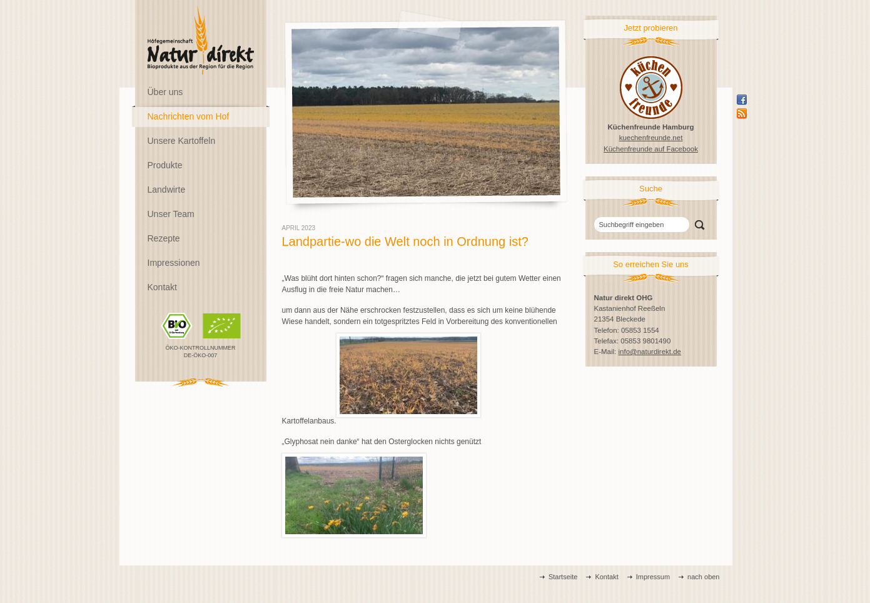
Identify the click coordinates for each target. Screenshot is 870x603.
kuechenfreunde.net (651, 137)
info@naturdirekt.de (649, 351)
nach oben (703, 576)
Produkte (165, 165)
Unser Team (171, 214)
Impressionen (174, 263)
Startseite (563, 576)
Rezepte (164, 238)
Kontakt (162, 287)
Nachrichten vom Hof (189, 116)
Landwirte (167, 190)
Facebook (741, 99)
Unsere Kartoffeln (182, 141)
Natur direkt (201, 40)
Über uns (165, 92)
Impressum (653, 576)
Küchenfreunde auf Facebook (651, 149)
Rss (741, 113)
